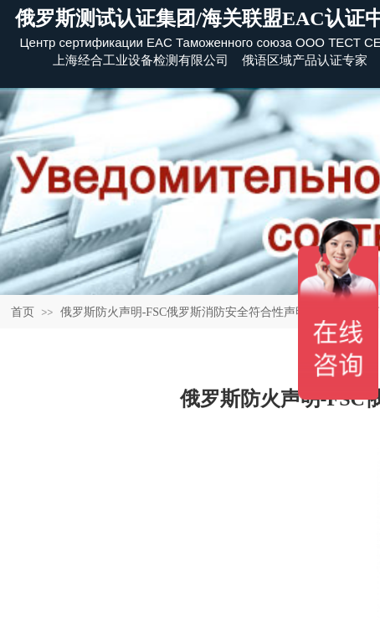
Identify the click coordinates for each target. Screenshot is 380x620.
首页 (22, 312)
